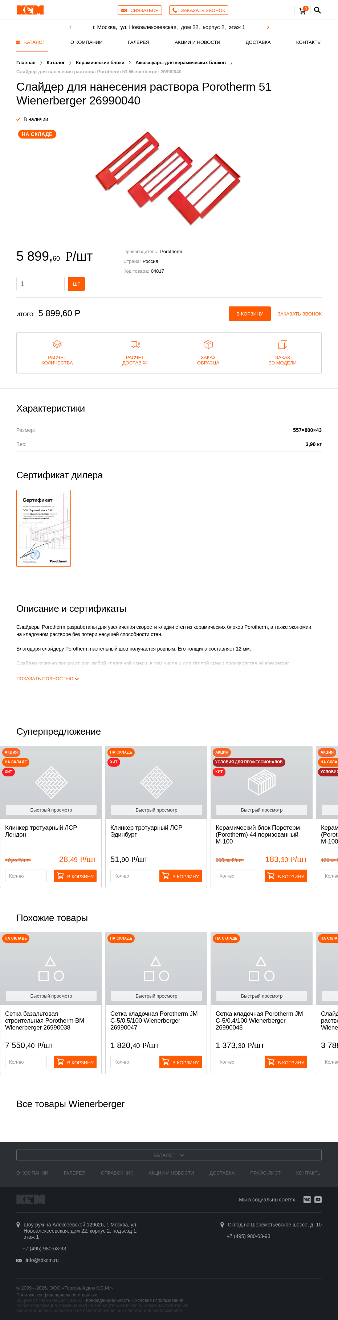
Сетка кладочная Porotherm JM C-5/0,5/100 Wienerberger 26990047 (154, 1020)
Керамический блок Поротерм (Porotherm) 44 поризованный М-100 (258, 834)
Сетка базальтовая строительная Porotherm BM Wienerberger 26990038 (44, 1020)
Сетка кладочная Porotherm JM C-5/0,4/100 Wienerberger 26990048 (259, 1020)
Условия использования (159, 1300)
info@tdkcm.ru (42, 1260)
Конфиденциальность (108, 1300)
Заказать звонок (300, 314)
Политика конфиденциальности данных (56, 1295)
